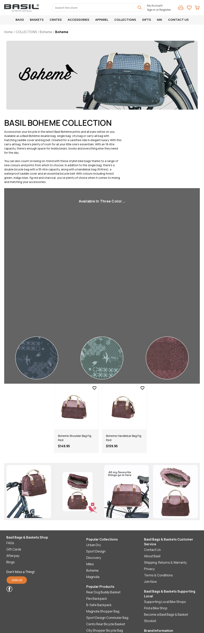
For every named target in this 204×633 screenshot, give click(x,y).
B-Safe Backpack (99, 605)
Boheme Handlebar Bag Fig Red (123, 438)
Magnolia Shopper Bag (102, 611)
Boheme (92, 570)
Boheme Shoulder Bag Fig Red (74, 438)
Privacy (149, 569)
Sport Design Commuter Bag (107, 617)
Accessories (78, 20)
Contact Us (178, 20)
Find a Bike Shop (155, 608)
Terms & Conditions (158, 575)
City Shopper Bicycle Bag (104, 630)
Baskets (37, 20)
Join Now (150, 581)
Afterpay (12, 555)
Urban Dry (93, 545)
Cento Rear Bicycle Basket (105, 624)
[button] (16, 581)
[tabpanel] (76, 418)
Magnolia (92, 577)
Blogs (10, 562)
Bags (20, 20)
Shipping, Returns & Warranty (165, 562)
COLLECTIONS (125, 20)
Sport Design (96, 551)
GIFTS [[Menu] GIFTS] (146, 20)
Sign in (151, 10)
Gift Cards (13, 549)
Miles (90, 564)
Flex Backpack (96, 598)
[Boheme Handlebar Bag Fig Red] (124, 407)
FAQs (10, 543)
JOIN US (16, 580)
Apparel (101, 20)
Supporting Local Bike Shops (165, 602)
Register (165, 10)
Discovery (93, 557)
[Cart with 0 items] (197, 8)
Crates (56, 20)
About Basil (152, 556)
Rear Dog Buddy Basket (103, 592)
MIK (159, 20)
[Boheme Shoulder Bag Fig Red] (76, 407)
